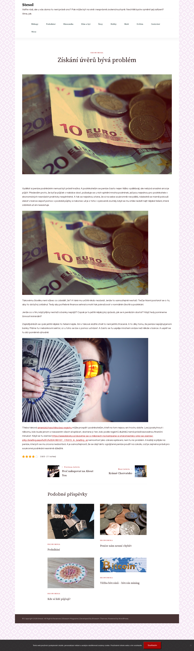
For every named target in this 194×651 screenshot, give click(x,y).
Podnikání (51, 24)
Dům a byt (85, 24)
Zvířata (140, 24)
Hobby (114, 24)
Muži (126, 24)
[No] (190, 645)
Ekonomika (68, 24)
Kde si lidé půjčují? (59, 599)
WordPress (123, 619)
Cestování (155, 24)
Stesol (27, 4)
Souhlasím (152, 645)
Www (33, 32)
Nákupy (34, 24)
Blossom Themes (99, 619)
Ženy (100, 24)
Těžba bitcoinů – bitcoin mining (120, 583)
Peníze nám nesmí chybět (116, 546)
